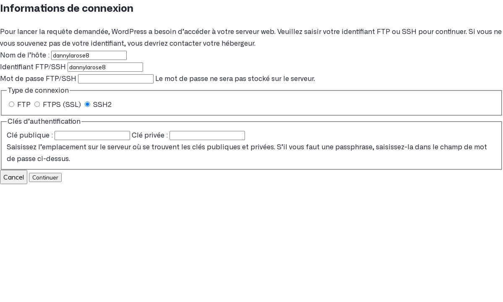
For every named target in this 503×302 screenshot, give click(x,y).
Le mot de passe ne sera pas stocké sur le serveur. (157, 79)
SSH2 (98, 105)
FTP (20, 105)
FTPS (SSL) (58, 105)
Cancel (13, 177)
